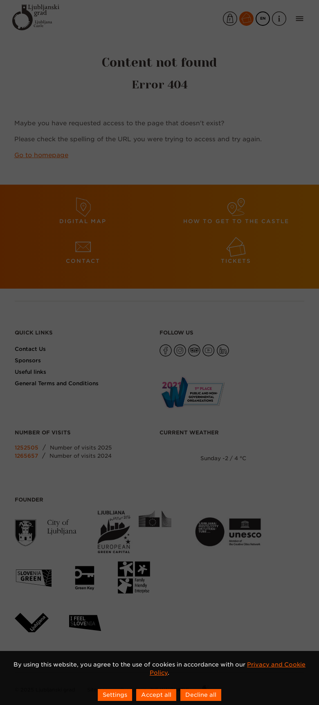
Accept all (156, 694)
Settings (115, 694)
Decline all (200, 694)
